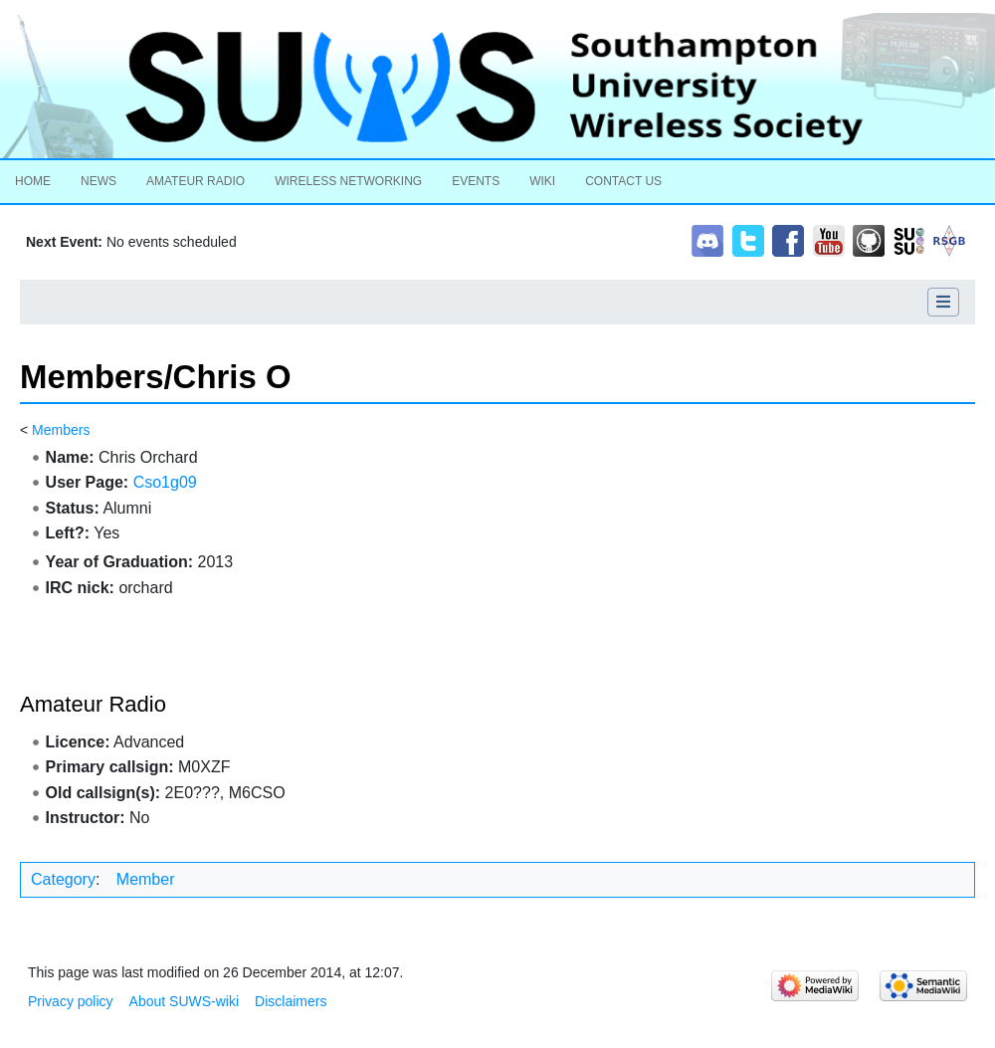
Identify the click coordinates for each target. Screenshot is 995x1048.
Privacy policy (70, 1001)
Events (475, 181)
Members (61, 430)
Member (145, 879)
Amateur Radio (195, 181)
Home (33, 181)
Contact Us (623, 181)
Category (63, 879)
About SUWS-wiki (184, 1001)
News (98, 181)
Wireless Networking (348, 181)
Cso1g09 (165, 482)
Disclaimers (290, 1001)
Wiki (542, 181)
